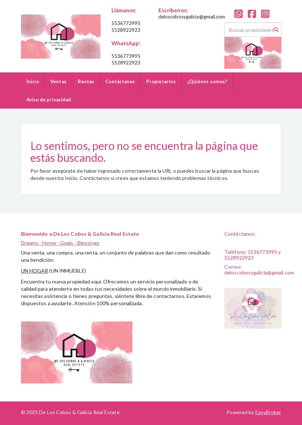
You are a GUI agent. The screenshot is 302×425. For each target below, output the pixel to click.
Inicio (32, 81)
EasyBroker (268, 412)
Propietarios (160, 81)
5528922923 (126, 30)
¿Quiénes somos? (207, 81)
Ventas (58, 81)
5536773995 (126, 23)
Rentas (86, 81)
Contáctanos (120, 81)
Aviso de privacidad (48, 99)
